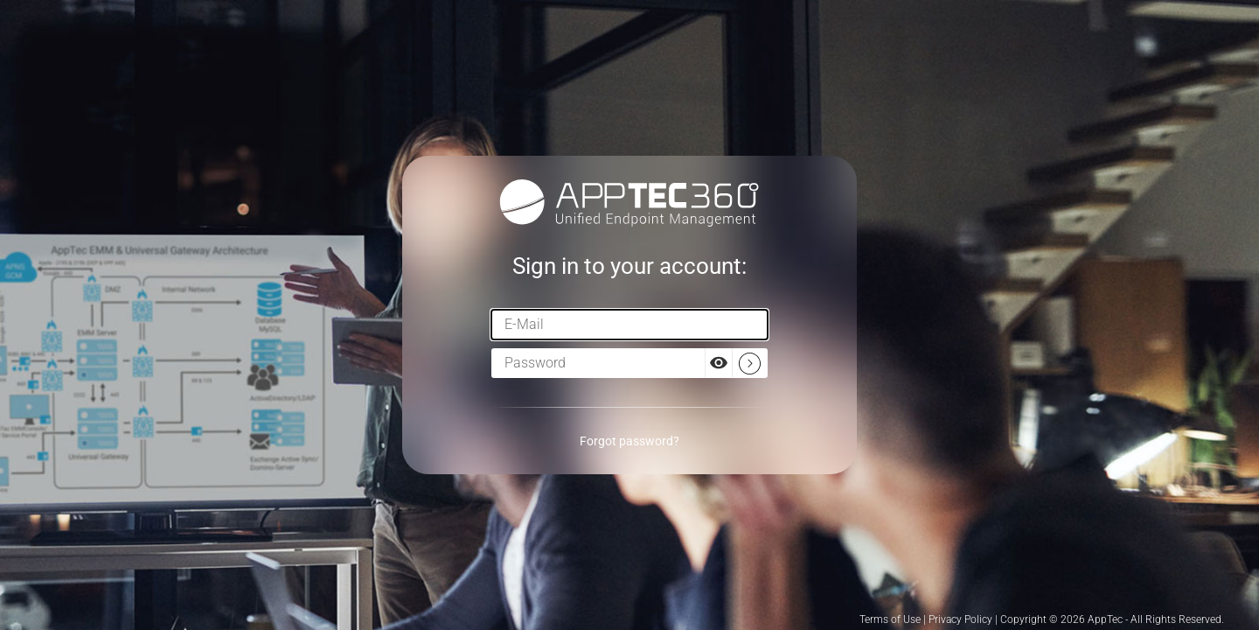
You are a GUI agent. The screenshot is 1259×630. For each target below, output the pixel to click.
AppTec (1105, 619)
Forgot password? (629, 441)
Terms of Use (890, 619)
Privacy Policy (960, 619)
